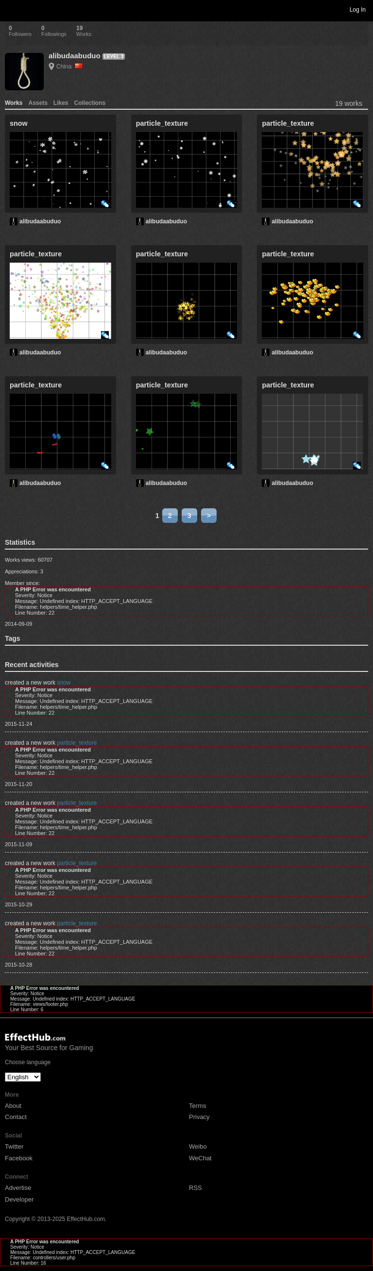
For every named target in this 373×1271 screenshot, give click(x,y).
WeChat (200, 1158)
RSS (195, 1187)
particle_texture (77, 742)
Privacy (199, 1116)
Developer (19, 1199)
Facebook (19, 1158)
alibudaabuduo (75, 55)
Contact (16, 1116)
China (69, 66)
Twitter (14, 1146)
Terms (197, 1105)
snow (63, 682)
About (13, 1105)
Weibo (198, 1146)
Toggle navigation (11, 9)
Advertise (18, 1187)
